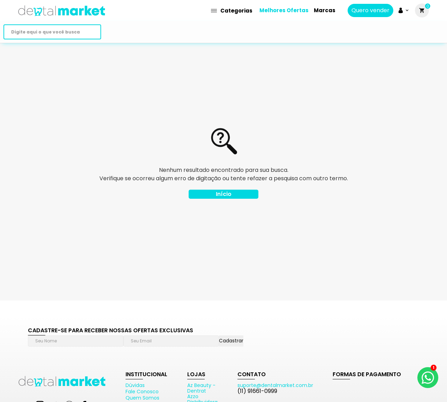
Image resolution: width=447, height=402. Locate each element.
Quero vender (370, 10)
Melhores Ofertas (284, 10)
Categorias (231, 10)
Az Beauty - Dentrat (201, 388)
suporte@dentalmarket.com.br (275, 385)
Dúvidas (135, 385)
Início (224, 194)
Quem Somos (142, 397)
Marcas (324, 10)
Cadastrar (231, 340)
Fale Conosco (142, 391)
